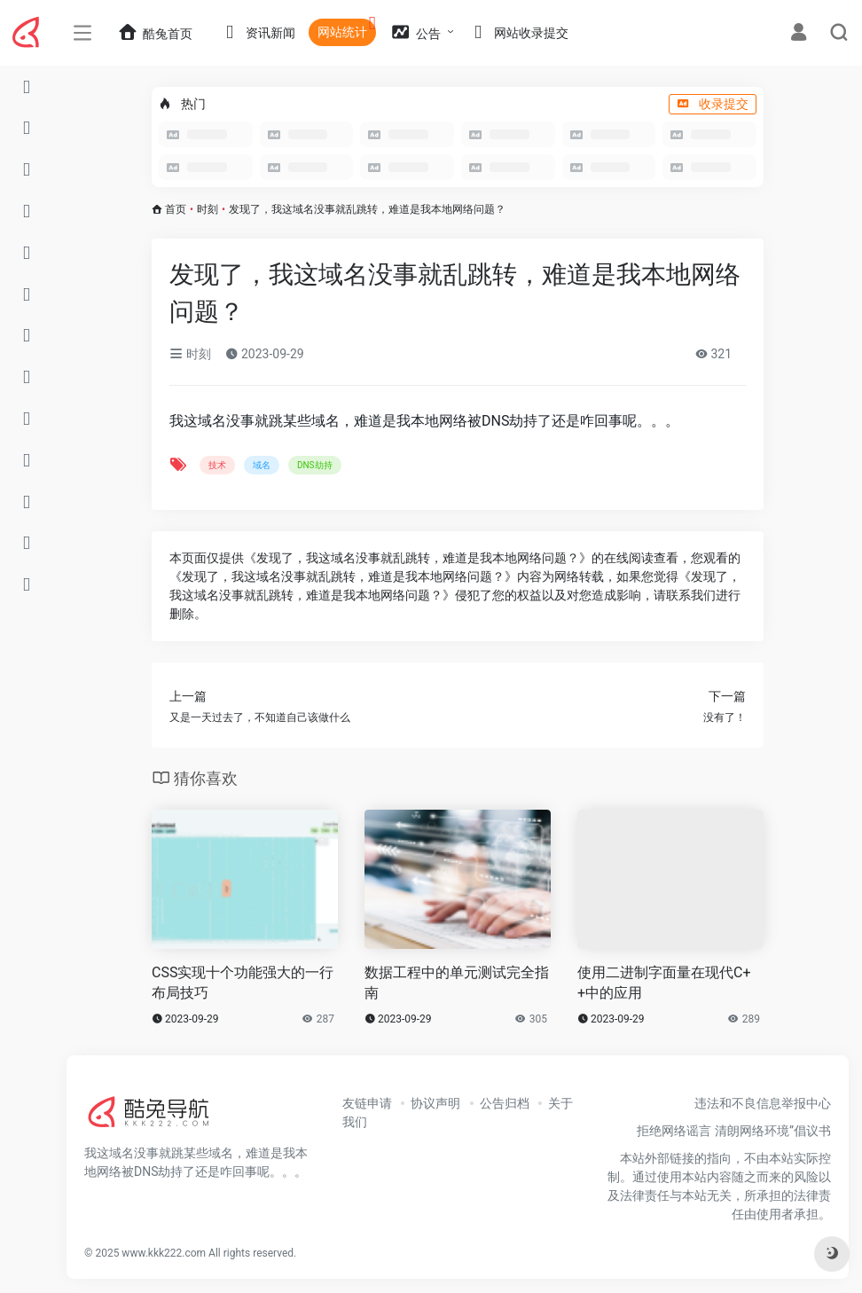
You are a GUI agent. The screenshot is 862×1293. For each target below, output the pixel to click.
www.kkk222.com (163, 1253)
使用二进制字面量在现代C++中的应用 (664, 982)
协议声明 (435, 1103)
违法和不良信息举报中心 (762, 1103)
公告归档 (504, 1103)
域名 (261, 465)
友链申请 (367, 1103)
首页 (175, 209)
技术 (217, 465)
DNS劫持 (315, 465)
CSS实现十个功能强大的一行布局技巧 (242, 982)
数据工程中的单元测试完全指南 (456, 982)
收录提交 (712, 104)
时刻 (207, 209)
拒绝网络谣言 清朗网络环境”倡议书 (733, 1131)
